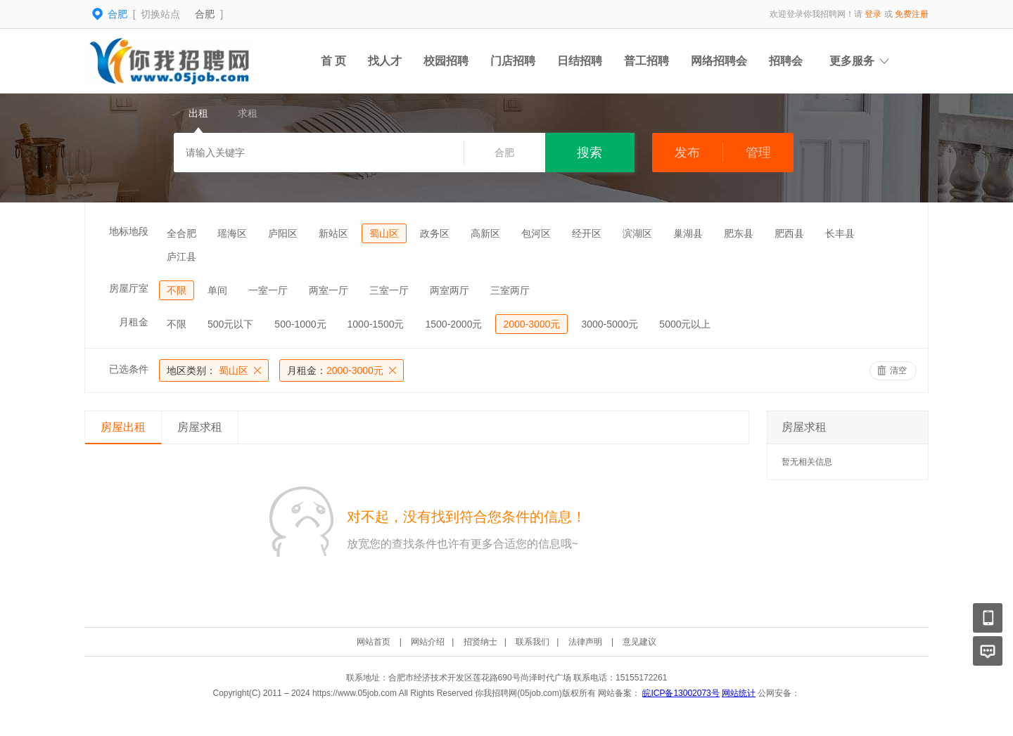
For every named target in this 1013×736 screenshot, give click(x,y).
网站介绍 (428, 642)
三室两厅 (510, 290)
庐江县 (181, 256)
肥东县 (738, 233)
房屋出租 (123, 427)
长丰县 (840, 233)
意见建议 (639, 642)
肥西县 (789, 233)
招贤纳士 (480, 642)
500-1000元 (300, 324)
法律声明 (585, 642)
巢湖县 (688, 233)
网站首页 (373, 642)
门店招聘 (512, 61)
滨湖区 (637, 233)
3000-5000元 (609, 324)
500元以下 (230, 324)
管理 (758, 153)
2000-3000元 (531, 324)
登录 (873, 14)
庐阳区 (283, 233)
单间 (217, 290)
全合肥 (181, 233)
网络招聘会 (719, 61)
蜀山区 (384, 233)
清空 (898, 370)
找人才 (385, 61)
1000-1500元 (376, 324)
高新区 (485, 233)
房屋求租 (199, 427)
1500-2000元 (453, 324)
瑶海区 (232, 233)
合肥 (205, 14)
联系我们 (532, 642)
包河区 (536, 233)
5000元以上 (685, 324)
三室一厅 (389, 290)
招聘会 (786, 61)
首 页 (333, 61)
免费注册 (912, 14)
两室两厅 (449, 290)
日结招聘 (579, 61)
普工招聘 (646, 61)
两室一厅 (328, 290)
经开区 (586, 233)
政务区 (435, 233)
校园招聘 (446, 61)
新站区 (333, 233)
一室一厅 (268, 290)
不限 (176, 290)
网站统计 (739, 693)
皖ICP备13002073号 (680, 693)
